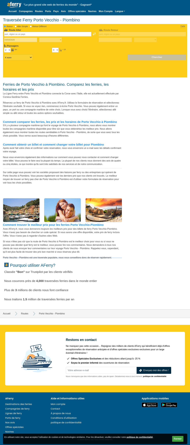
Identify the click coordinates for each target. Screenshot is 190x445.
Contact (55, 408)
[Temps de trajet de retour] (145, 39)
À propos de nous (61, 413)
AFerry (9, 398)
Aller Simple (22, 26)
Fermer (178, 439)
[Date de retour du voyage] (115, 39)
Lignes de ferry (13, 413)
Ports (48, 11)
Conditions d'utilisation (64, 418)
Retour (10, 26)
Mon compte (58, 404)
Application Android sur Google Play (169, 405)
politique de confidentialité (154, 376)
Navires (92, 11)
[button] (120, 11)
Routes (39, 11)
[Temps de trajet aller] (50, 39)
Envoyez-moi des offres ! (154, 370)
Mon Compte (106, 11)
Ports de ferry (12, 418)
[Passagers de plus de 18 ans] (7, 50)
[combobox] (47, 34)
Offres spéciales (77, 11)
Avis (63, 11)
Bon (20, 271)
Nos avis (10, 422)
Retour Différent (39, 26)
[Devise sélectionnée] (18, 57)
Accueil (12, 11)
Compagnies (26, 11)
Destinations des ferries (18, 404)
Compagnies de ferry (17, 408)
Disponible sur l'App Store (150, 405)
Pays (56, 11)
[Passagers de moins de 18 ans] (55, 50)
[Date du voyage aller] (20, 39)
